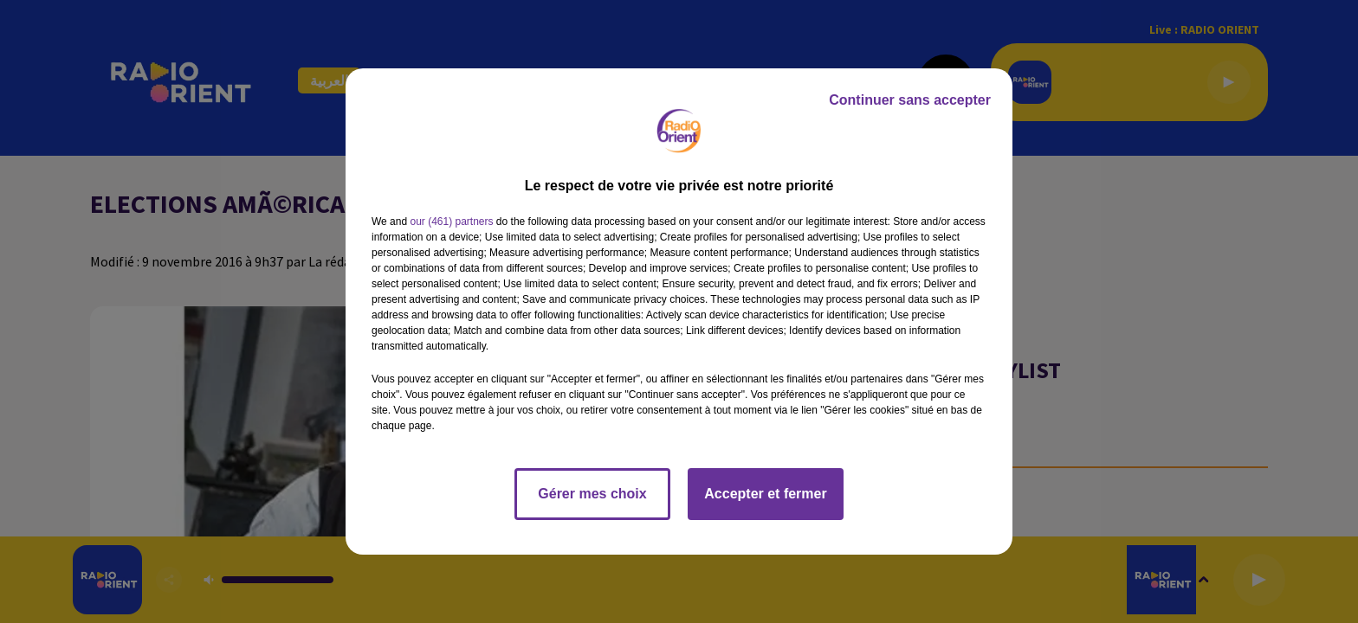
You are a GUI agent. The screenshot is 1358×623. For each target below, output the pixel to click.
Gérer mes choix (592, 493)
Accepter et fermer (765, 493)
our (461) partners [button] (451, 221)
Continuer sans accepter (910, 100)
